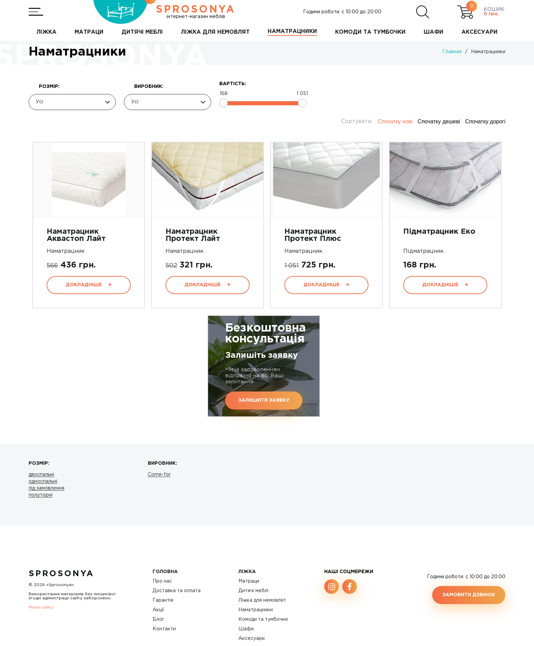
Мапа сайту (41, 607)
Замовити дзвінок (468, 595)
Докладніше (89, 285)
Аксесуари (251, 638)
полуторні (40, 495)
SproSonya (61, 574)
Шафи (246, 629)
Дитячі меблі (253, 591)
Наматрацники (255, 610)
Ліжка (247, 572)
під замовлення (46, 488)
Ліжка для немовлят (262, 600)
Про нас (162, 581)
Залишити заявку (263, 400)
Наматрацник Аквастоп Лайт (76, 235)
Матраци (248, 581)
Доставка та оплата (177, 591)
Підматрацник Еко (439, 231)
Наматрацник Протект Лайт (193, 235)
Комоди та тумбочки (263, 619)
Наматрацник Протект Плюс (312, 235)
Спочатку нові (395, 121)
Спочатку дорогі (485, 121)
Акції (158, 610)
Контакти (164, 629)
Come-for (159, 475)
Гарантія (163, 600)
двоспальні (41, 475)
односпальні (43, 481)
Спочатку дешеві (439, 121)
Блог (158, 619)
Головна (165, 572)
